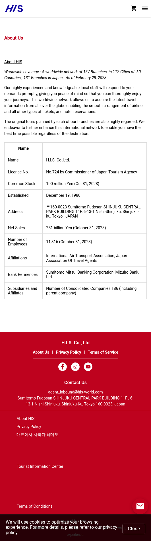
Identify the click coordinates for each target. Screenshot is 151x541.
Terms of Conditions (34, 506)
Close (134, 528)
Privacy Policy (28, 426)
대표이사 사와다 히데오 (37, 434)
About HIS (13, 62)
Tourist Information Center (39, 466)
